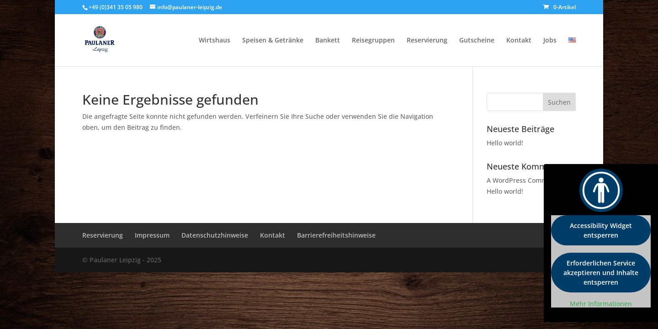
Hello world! (505, 142)
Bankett (327, 40)
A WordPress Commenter (525, 180)
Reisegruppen (373, 40)
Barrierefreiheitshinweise (336, 235)
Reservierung (427, 40)
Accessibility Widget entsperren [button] (601, 230)
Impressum (152, 235)
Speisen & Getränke (272, 40)
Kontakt (518, 40)
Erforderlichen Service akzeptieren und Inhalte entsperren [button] (600, 273)
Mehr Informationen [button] (601, 304)
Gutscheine (476, 40)
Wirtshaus (214, 40)
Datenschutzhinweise (214, 235)
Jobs (550, 40)
